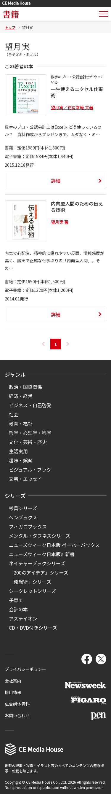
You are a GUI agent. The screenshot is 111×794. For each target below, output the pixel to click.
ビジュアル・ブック (30, 469)
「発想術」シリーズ (30, 581)
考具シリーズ (23, 508)
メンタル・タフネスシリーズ (39, 535)
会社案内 (13, 681)
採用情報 (13, 692)
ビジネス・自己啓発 (30, 405)
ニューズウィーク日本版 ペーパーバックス (54, 544)
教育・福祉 (21, 423)
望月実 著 (59, 222)
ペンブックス (23, 517)
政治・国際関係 (25, 386)
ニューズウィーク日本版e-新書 (42, 554)
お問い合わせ (17, 715)
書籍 (10, 14)
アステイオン (23, 618)
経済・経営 (21, 396)
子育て (16, 600)
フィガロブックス (28, 526)
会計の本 (18, 609)
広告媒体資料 (17, 704)
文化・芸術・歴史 (28, 441)
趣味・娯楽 (21, 460)
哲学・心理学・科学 (30, 432)
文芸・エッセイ (25, 478)
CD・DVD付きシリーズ (33, 627)
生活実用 (18, 451)
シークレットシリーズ (32, 590)
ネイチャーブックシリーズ (37, 563)
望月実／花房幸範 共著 (72, 107)
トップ (10, 27)
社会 (13, 414)
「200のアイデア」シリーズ (38, 572)
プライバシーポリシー (25, 669)
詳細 (55, 180)
